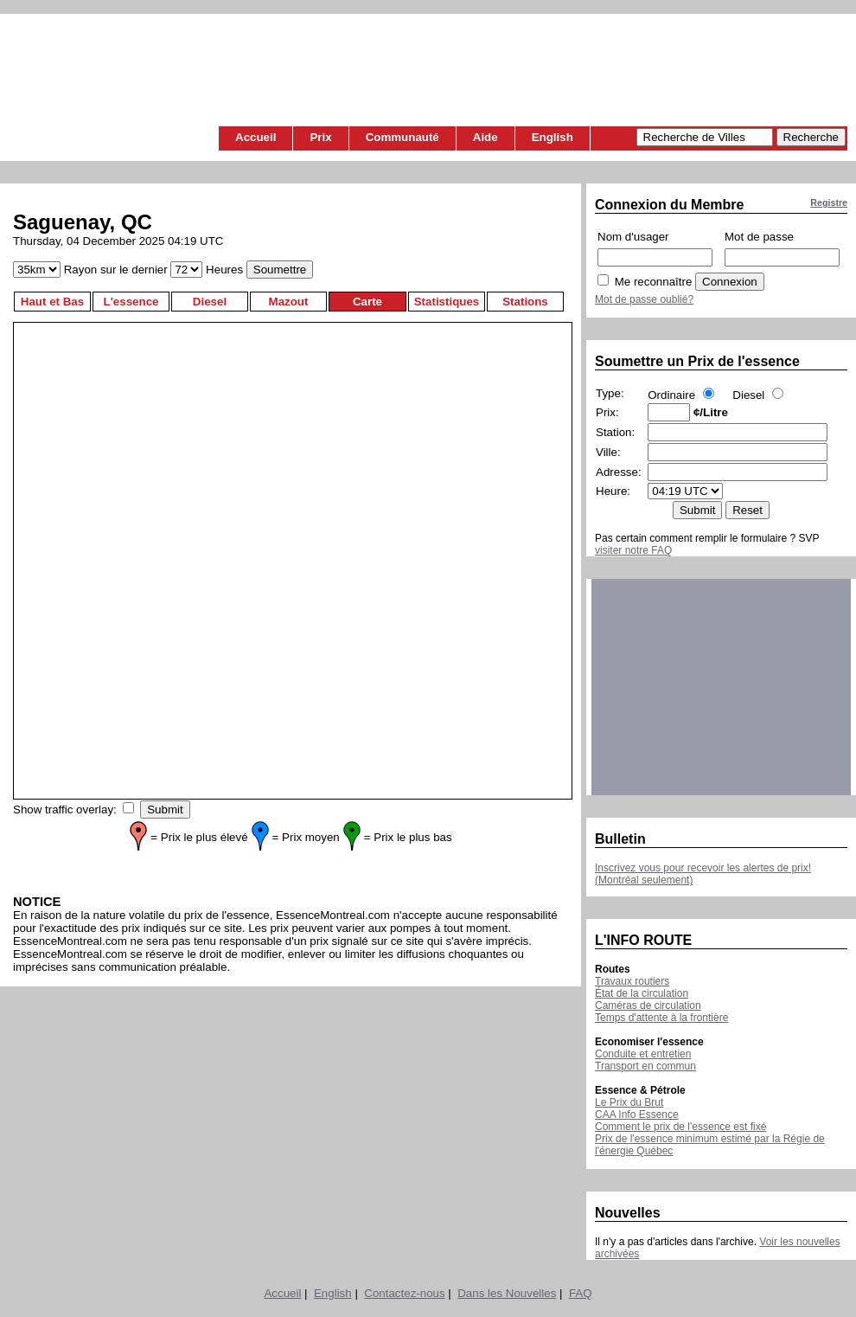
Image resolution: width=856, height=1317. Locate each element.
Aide (485, 137)
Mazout (289, 301)
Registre (828, 202)
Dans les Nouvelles (506, 1293)
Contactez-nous (404, 1293)
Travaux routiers (632, 981)
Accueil (255, 137)
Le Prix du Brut (629, 1102)
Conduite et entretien (643, 1054)
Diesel (210, 301)
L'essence (131, 301)
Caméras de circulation (648, 1005)
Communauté (402, 137)
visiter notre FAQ (633, 550)
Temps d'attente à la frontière (661, 1018)
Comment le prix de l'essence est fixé (680, 1127)
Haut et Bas (52, 301)
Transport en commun (645, 1066)
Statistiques (447, 301)
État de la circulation (641, 993)
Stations (525, 301)
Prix (320, 137)
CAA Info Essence (637, 1114)
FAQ (580, 1293)
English (552, 137)
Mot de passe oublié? (644, 299)
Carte (367, 301)
